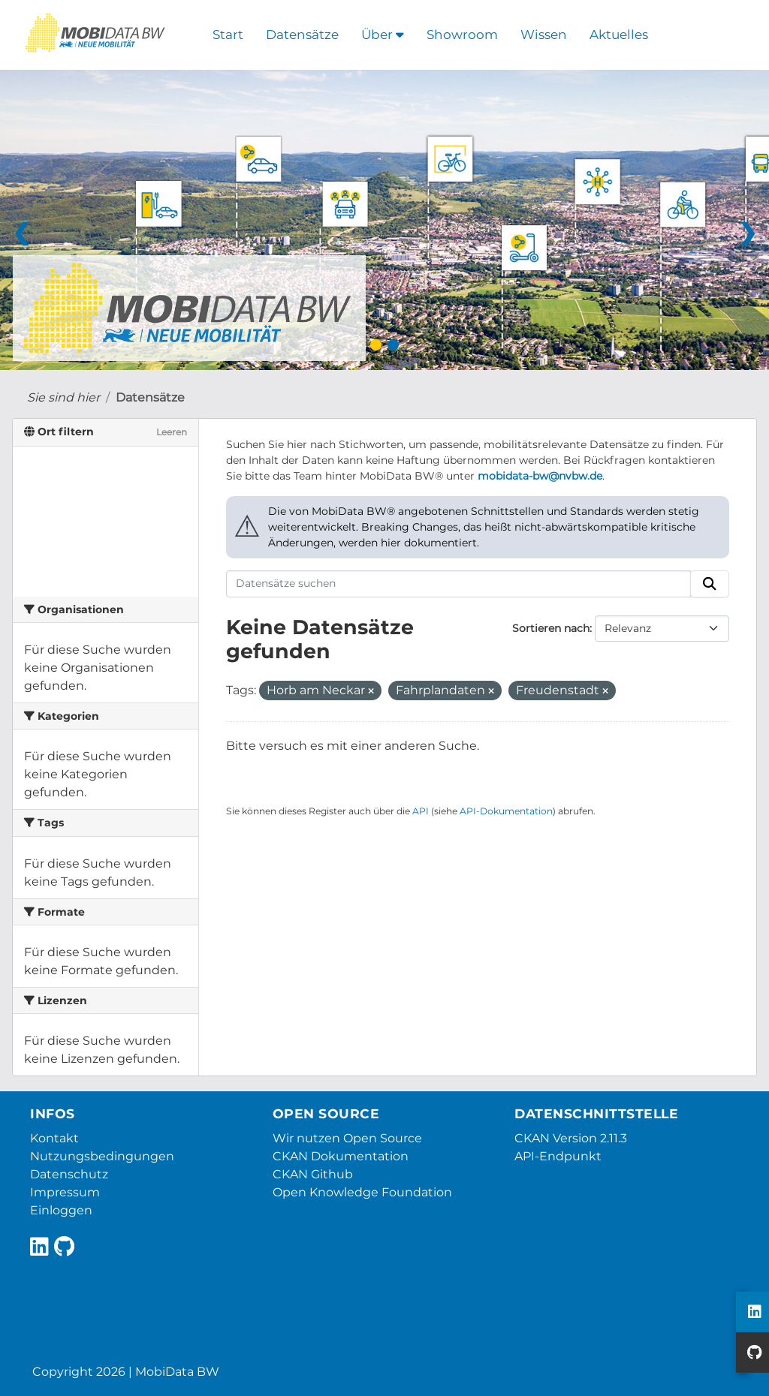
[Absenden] (709, 583)
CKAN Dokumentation (341, 1156)
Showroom (462, 34)
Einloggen (61, 1210)
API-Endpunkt (558, 1156)
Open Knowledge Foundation (362, 1192)
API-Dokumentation (506, 811)
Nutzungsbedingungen (102, 1156)
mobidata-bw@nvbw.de (540, 476)
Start (228, 34)
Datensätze (302, 34)
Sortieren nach (551, 628)
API (420, 811)
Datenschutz (69, 1174)
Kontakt (54, 1138)
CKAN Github (313, 1174)
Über (382, 34)
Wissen (543, 34)
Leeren (171, 432)
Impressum (65, 1192)
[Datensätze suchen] (459, 583)
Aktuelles (619, 34)
